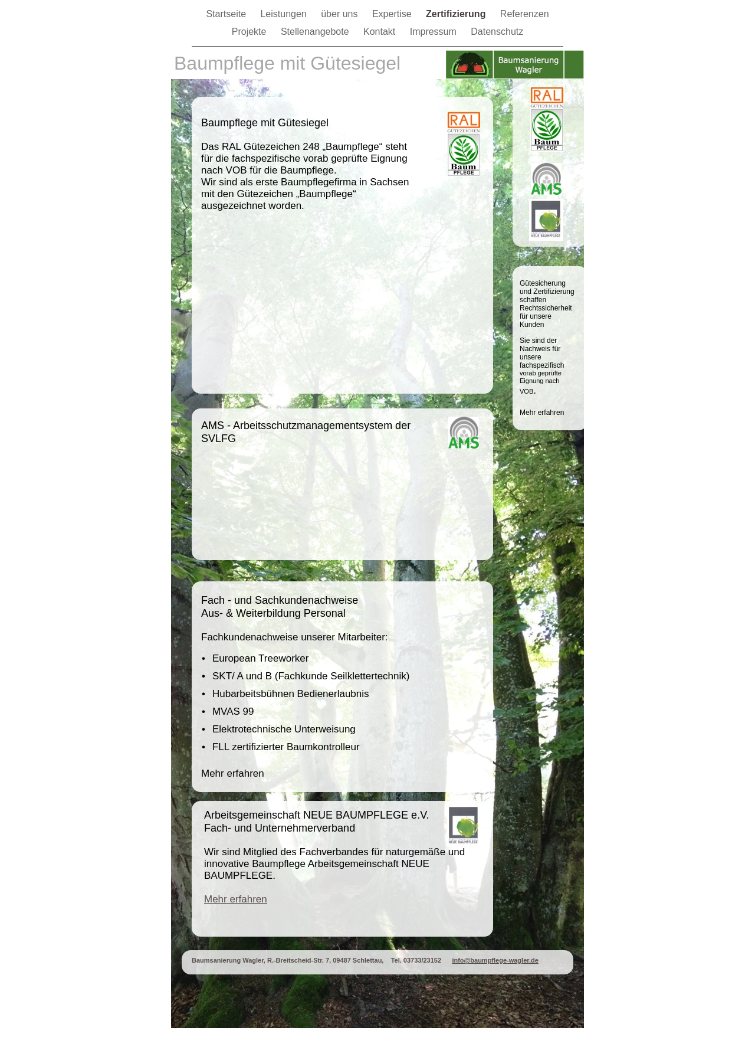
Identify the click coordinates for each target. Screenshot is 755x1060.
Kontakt (380, 32)
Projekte (250, 32)
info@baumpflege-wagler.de (495, 960)
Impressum (434, 32)
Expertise (393, 14)
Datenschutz (497, 32)
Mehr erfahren (235, 899)
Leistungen (284, 14)
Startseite (227, 14)
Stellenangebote (316, 32)
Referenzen (524, 14)
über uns (340, 14)
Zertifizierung (457, 14)
